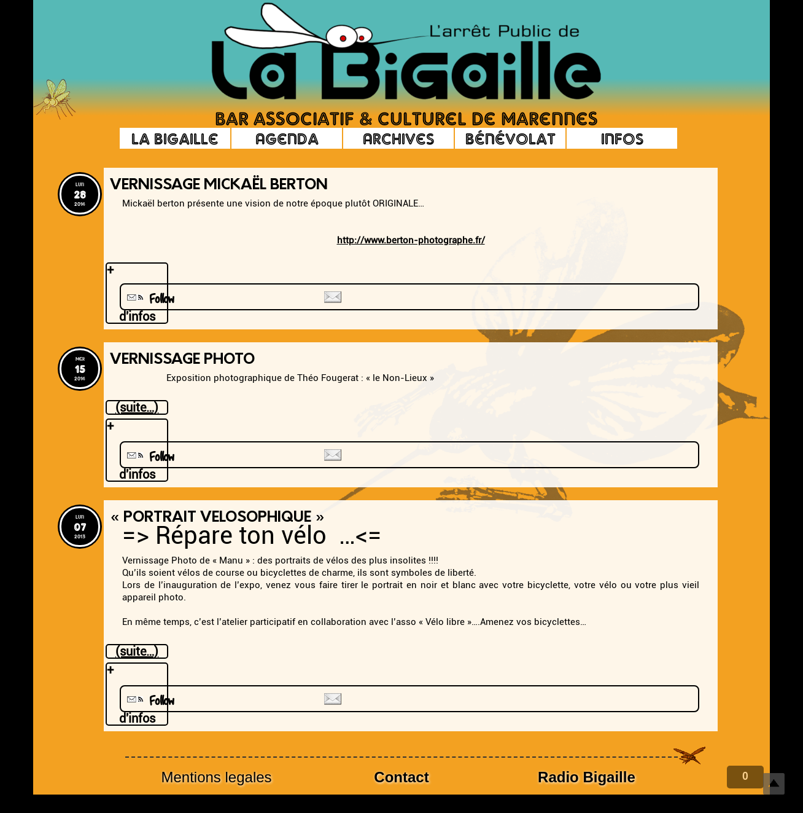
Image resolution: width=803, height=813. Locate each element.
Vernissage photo (182, 360)
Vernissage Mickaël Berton (219, 185)
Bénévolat (510, 138)
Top (774, 784)
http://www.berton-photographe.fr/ (411, 240)
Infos (622, 138)
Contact (401, 777)
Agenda (287, 138)
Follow (149, 299)
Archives (398, 138)
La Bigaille (175, 138)
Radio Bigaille (586, 777)
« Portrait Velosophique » (217, 518)
